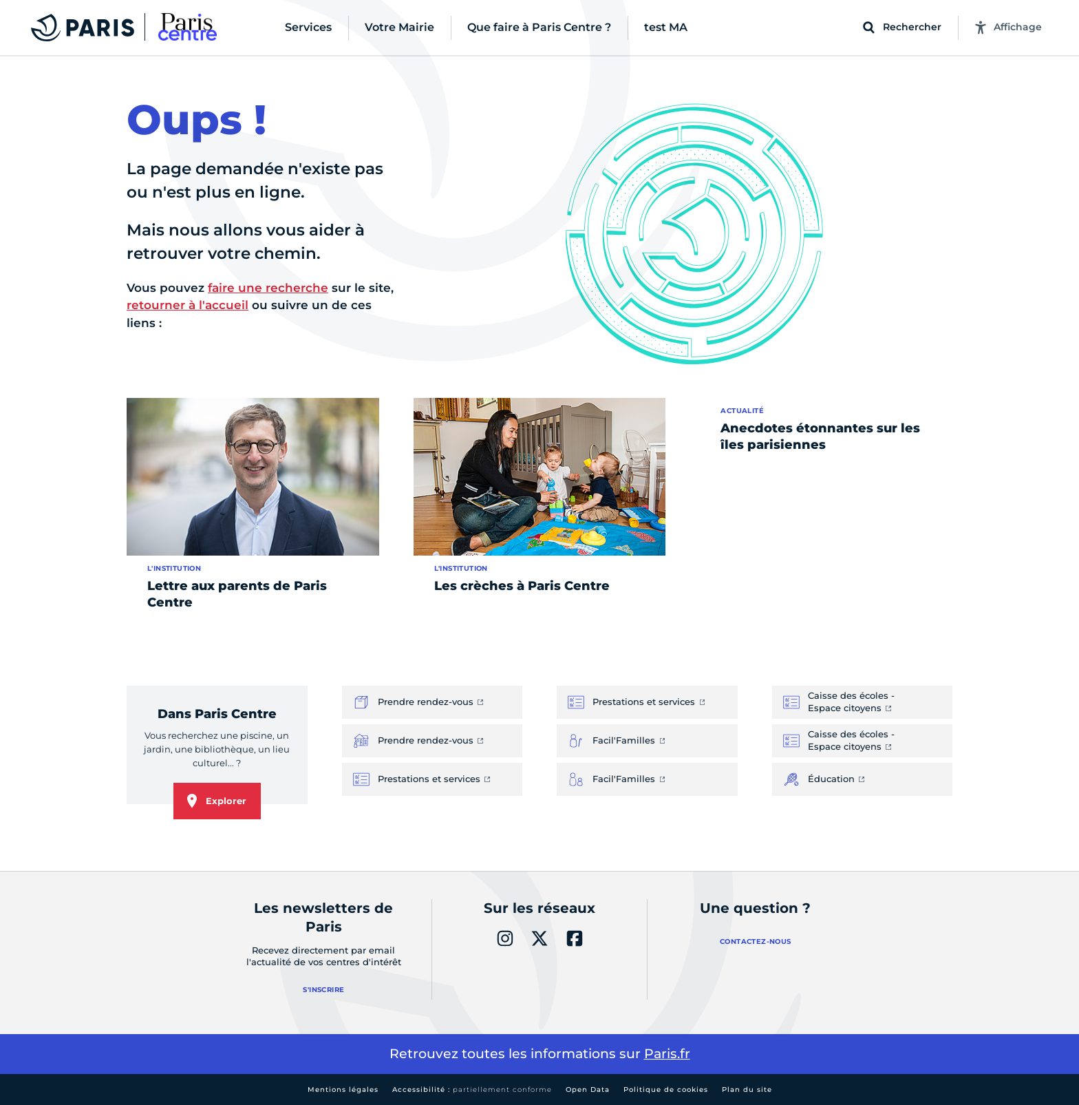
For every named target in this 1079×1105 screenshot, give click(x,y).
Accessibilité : (472, 1089)
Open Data (588, 1089)
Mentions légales (343, 1089)
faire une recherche (268, 288)
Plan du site (747, 1089)
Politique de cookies (665, 1089)
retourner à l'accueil (187, 305)
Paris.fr (667, 1054)
